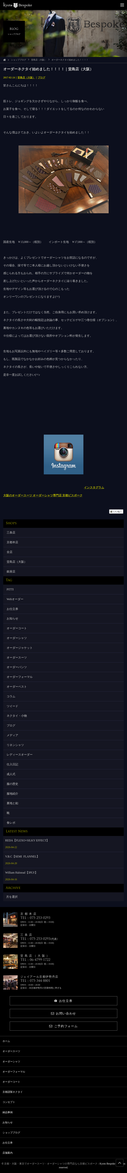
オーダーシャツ (17, 638)
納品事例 (8, 1112)
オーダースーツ (17, 657)
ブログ (41, 77)
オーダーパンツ (17, 667)
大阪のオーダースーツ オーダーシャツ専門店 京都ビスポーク (43, 495)
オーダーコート (17, 628)
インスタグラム (94, 487)
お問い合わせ (63, 1013)
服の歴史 (12, 783)
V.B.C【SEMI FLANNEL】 (22, 856)
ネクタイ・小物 (17, 715)
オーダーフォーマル (20, 676)
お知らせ (12, 618)
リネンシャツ (15, 745)
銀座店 (11, 571)
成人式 (11, 774)
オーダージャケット (20, 647)
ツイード (12, 706)
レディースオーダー (20, 754)
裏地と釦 (12, 803)
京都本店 (12, 542)
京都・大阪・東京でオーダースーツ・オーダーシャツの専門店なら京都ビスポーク (50, 1163)
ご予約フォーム (63, 1026)
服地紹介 (12, 793)
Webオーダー (15, 599)
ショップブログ (18, 60)
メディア (12, 735)
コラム (11, 696)
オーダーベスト (17, 686)
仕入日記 (12, 764)
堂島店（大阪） (38, 60)
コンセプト (9, 1102)
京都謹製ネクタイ (13, 1092)
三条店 (11, 532)
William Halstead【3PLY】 (21, 872)
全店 (9, 552)
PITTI (10, 589)
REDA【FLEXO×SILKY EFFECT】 (27, 840)
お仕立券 (12, 608)
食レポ (11, 822)
